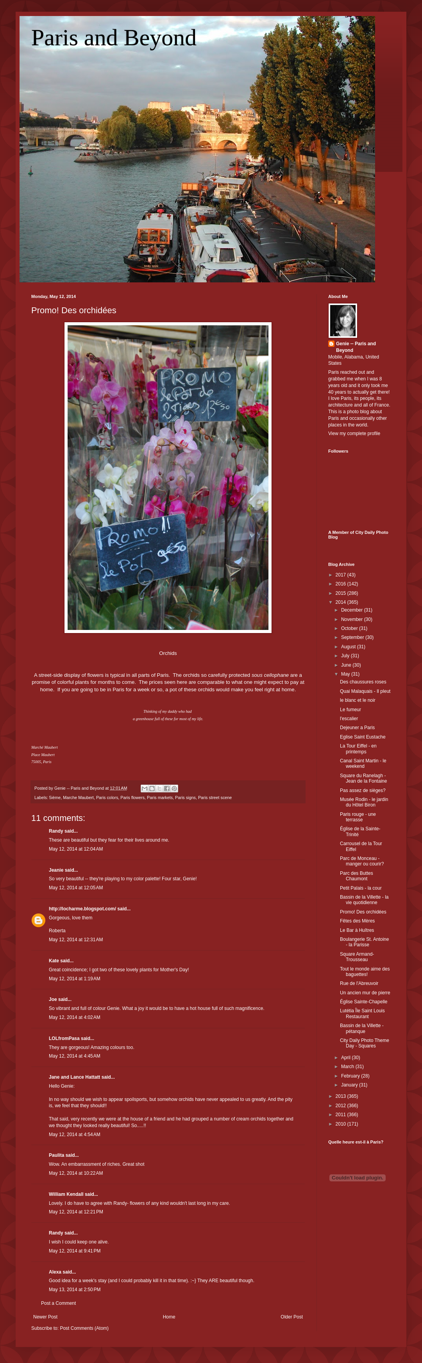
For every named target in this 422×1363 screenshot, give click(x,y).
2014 (341, 602)
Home (169, 1317)
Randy (56, 831)
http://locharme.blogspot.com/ (82, 909)
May (346, 674)
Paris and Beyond (114, 37)
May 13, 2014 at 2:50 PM (74, 1289)
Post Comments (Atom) (84, 1328)
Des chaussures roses (363, 682)
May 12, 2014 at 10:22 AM (76, 1173)
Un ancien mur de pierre (365, 992)
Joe (53, 999)
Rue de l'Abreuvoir (359, 983)
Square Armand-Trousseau (357, 956)
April (346, 1057)
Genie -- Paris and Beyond (356, 347)
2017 (341, 575)
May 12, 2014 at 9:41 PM (74, 1251)
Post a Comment (58, 1303)
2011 (341, 1114)
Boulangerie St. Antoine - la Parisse (364, 942)
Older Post (292, 1317)
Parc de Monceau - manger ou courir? (362, 861)
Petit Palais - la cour (361, 888)
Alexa (55, 1272)
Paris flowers (132, 797)
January (350, 1085)
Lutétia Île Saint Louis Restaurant (362, 1013)
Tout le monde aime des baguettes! (365, 971)
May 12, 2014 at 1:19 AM (74, 978)
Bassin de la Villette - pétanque (362, 1028)
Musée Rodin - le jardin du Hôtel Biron (364, 802)
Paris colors (107, 797)
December (352, 610)
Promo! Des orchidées (73, 310)
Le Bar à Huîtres (357, 930)
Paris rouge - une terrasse (358, 817)
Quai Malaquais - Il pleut (365, 691)
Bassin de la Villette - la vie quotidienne (364, 899)
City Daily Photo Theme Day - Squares (364, 1043)
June (346, 665)
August (349, 646)
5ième (55, 797)
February (351, 1076)
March (348, 1066)
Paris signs (185, 797)
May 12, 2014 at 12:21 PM (76, 1212)
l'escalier (349, 718)
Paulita (57, 1155)
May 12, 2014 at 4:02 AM (74, 1017)
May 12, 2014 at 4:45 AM (74, 1056)
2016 (341, 584)
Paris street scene (215, 797)
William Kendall (66, 1194)
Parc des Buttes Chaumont (356, 876)
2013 (341, 1096)
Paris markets (160, 797)
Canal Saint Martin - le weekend (363, 763)
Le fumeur (350, 709)
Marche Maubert (78, 797)
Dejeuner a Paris (357, 727)
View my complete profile (354, 433)
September (353, 637)
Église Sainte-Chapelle (363, 1001)
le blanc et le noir (358, 700)
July (346, 655)
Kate (54, 960)
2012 (341, 1105)
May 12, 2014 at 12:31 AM (76, 939)
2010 (341, 1124)
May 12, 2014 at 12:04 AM (76, 849)
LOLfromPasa (64, 1038)
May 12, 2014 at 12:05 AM (76, 887)
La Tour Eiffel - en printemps (358, 748)
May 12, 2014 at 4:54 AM (74, 1134)
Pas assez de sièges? (363, 790)
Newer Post (45, 1317)
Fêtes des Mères (357, 921)
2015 (341, 593)
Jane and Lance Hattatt (74, 1077)
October (350, 628)
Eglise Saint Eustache (363, 737)
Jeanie (56, 870)
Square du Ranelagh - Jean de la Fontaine (363, 778)
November (352, 619)
